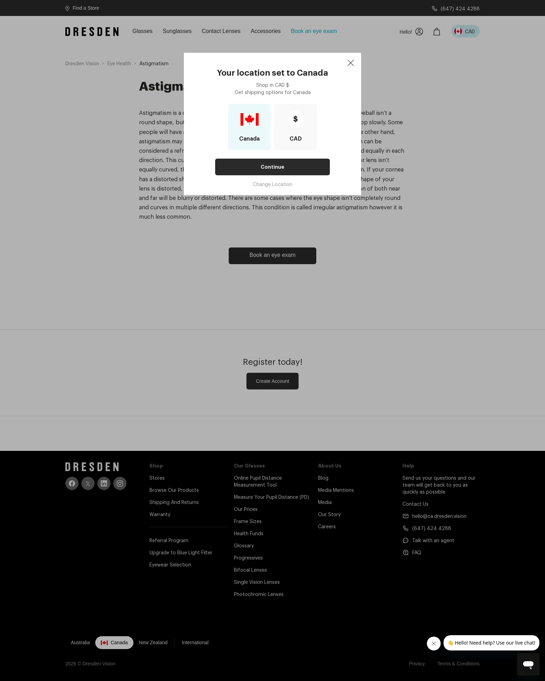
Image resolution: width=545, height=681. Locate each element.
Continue (272, 167)
